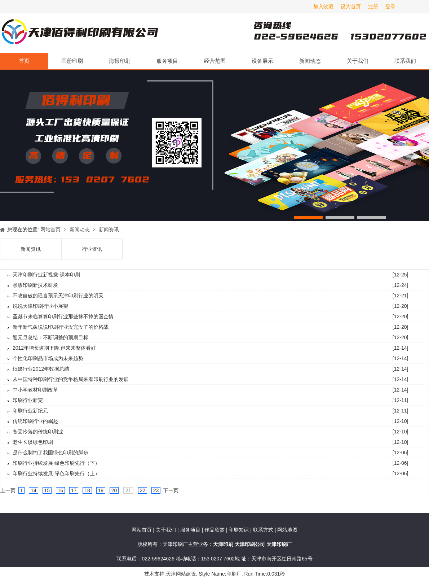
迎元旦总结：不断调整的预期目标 (50, 337)
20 (114, 490)
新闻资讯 (109, 229)
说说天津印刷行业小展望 (40, 306)
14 (33, 490)
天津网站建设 (181, 574)
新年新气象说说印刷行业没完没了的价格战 (61, 327)
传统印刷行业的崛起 (35, 421)
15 (47, 490)
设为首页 (351, 6)
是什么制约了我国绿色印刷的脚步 (50, 452)
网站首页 (50, 229)
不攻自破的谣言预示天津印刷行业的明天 (58, 295)
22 (142, 490)
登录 (390, 6)
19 (101, 490)
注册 (373, 6)
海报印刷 (120, 61)
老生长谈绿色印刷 (33, 442)
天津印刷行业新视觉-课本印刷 (46, 275)
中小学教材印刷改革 (35, 390)
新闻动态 (310, 61)
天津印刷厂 (79, 33)
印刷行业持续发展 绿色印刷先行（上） (56, 473)
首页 (24, 61)
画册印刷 (72, 61)
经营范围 (215, 61)
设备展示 (262, 61)
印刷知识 (239, 530)
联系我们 (405, 61)
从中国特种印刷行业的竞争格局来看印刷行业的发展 (71, 379)
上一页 (8, 490)
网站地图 (287, 530)
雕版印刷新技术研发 (35, 285)
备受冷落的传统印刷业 (38, 431)
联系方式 (263, 530)
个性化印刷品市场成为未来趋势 (48, 358)
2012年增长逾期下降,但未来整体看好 (54, 348)
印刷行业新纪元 (30, 411)
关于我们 (357, 61)
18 (87, 490)
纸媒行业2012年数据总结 (41, 369)
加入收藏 (323, 6)
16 (60, 490)
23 (156, 490)
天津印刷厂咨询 (328, 33)
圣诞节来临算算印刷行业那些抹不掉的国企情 (63, 316)
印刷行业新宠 (28, 400)
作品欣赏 (215, 530)
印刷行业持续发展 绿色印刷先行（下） (56, 463)
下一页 (170, 490)
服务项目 (167, 61)
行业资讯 (92, 249)
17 (74, 490)
